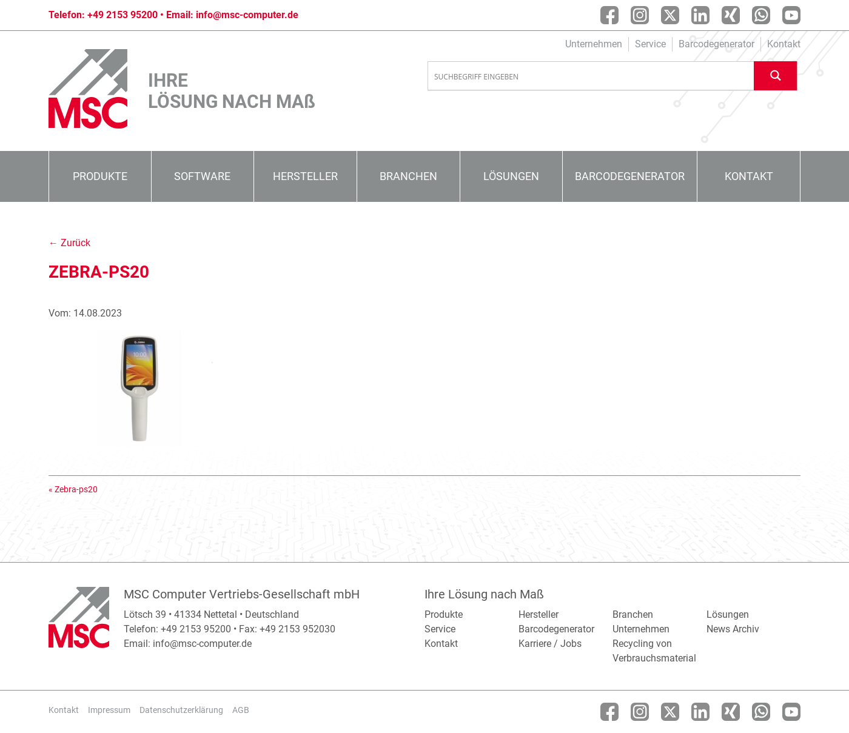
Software (202, 176)
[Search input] (591, 76)
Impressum (109, 710)
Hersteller (305, 176)
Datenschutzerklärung (181, 710)
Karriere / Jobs (550, 643)
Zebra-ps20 (76, 489)
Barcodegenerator (716, 44)
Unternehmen (593, 44)
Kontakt (783, 44)
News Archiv (732, 629)
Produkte (100, 176)
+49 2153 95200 (122, 15)
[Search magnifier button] (775, 75)
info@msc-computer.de (247, 15)
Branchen (408, 176)
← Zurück (69, 243)
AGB (240, 710)
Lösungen (511, 176)
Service (650, 44)
